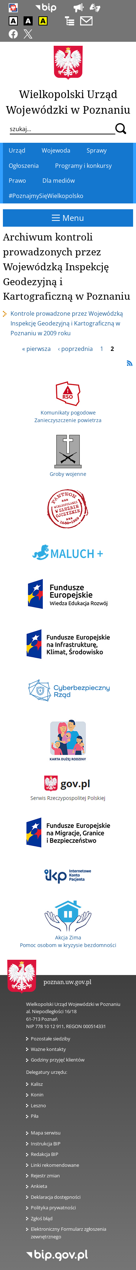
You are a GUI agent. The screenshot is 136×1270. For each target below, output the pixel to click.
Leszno (38, 1105)
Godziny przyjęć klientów (58, 1059)
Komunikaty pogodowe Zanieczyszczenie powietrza (68, 412)
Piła (34, 1116)
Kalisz (37, 1084)
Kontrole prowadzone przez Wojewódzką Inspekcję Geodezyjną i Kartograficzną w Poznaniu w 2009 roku (67, 323)
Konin (37, 1094)
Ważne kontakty (48, 1049)
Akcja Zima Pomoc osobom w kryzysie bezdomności (68, 937)
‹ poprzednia (75, 349)
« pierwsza (36, 349)
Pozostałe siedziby (50, 1038)
